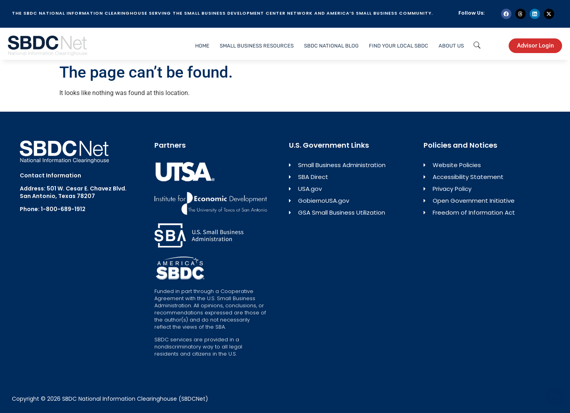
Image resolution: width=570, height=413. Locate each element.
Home (202, 46)
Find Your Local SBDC (398, 46)
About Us (451, 46)
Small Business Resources (257, 46)
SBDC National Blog (331, 46)
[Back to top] (554, 396)
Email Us (32, 222)
